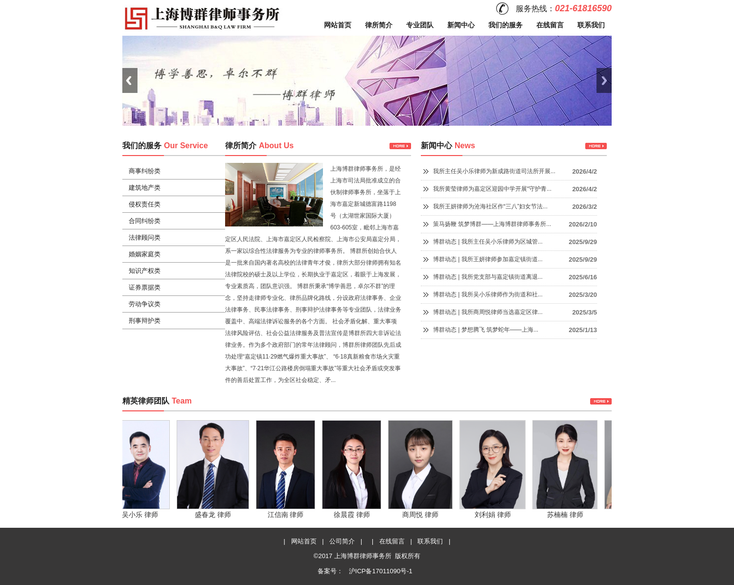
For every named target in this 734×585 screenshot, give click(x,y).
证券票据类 (145, 287)
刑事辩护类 (145, 320)
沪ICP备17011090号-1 (380, 571)
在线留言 (550, 25)
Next (604, 80)
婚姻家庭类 (145, 254)
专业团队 (420, 25)
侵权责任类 (145, 204)
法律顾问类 (145, 237)
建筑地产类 (145, 187)
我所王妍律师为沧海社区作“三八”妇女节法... (490, 206)
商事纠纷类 (145, 171)
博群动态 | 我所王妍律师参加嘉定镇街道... (488, 259)
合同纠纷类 (145, 221)
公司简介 (342, 541)
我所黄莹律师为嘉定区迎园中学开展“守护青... (492, 188)
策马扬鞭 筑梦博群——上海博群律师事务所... (492, 224)
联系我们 (591, 25)
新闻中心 (461, 25)
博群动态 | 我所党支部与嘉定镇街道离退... (488, 276)
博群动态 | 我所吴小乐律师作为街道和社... (488, 294)
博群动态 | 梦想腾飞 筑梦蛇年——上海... (485, 329)
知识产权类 (145, 270)
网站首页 (337, 25)
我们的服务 (505, 25)
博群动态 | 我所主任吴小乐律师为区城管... (488, 241)
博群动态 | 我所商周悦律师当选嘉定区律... (488, 312)
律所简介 (378, 25)
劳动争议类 (145, 304)
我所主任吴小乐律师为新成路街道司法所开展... (494, 171)
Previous (130, 80)
